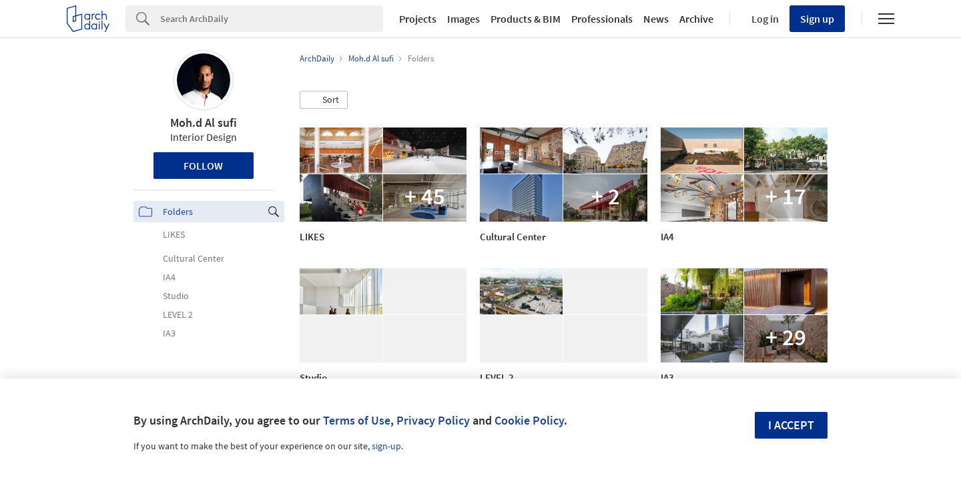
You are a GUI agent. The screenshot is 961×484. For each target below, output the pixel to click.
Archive (696, 18)
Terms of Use (356, 420)
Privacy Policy (433, 420)
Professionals (602, 18)
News (656, 18)
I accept (791, 425)
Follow (203, 165)
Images (463, 18)
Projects (417, 18)
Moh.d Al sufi (203, 122)
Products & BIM (526, 18)
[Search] (271, 18)
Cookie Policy (529, 420)
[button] (324, 100)
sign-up (386, 446)
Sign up (817, 18)
